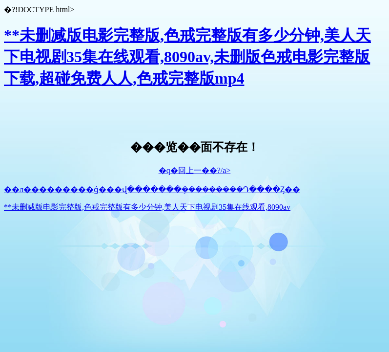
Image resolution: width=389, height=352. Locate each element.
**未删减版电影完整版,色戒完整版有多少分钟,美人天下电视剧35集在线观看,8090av (147, 207)
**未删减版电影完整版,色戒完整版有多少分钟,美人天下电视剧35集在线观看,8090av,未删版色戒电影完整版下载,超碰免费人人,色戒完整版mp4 (187, 56)
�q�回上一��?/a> (195, 170)
